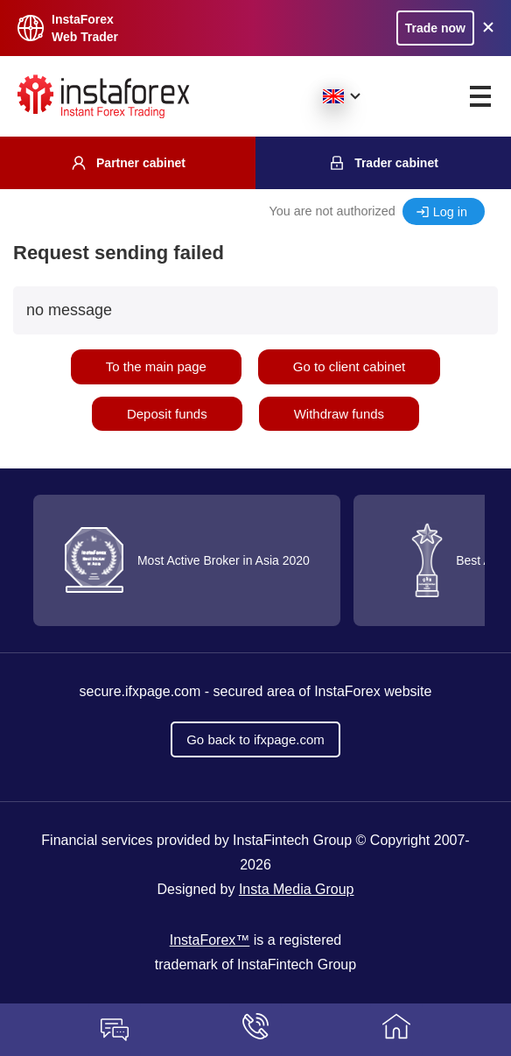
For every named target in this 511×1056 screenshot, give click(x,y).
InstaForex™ (210, 940)
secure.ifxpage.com (140, 691)
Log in (450, 212)
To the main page (156, 366)
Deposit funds (167, 413)
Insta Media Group (296, 889)
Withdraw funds (339, 413)
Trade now (435, 28)
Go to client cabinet (349, 366)
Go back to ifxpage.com (255, 739)
